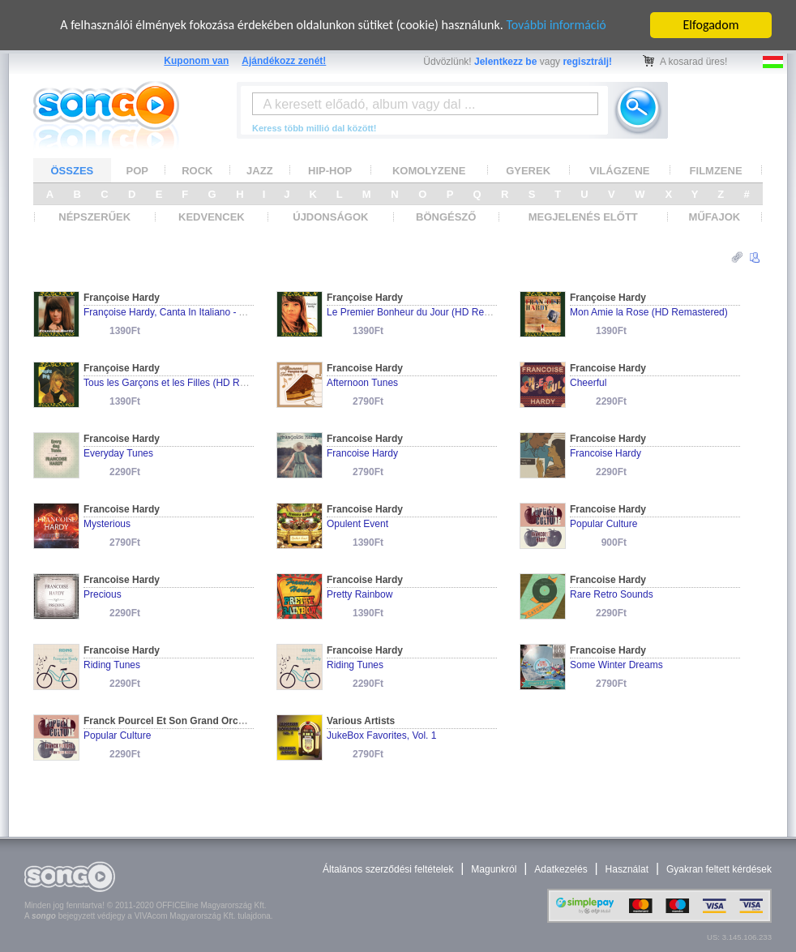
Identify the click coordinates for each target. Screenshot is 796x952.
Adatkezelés (560, 869)
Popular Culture (603, 524)
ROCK (197, 170)
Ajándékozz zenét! (284, 60)
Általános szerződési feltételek (388, 869)
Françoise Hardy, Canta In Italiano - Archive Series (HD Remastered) (231, 312)
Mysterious (107, 524)
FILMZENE (716, 170)
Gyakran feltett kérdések (719, 869)
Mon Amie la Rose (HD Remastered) (649, 312)
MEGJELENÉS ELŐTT (583, 217)
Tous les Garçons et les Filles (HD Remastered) (186, 382)
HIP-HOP (330, 170)
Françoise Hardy (121, 297)
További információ (556, 24)
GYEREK (528, 170)
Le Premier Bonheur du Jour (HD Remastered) (427, 312)
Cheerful (588, 382)
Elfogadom (711, 24)
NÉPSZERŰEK (94, 217)
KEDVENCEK (211, 217)
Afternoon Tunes (362, 382)
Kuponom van (196, 60)
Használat (627, 869)
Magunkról (493, 869)
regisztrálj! (587, 61)
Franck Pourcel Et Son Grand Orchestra (175, 721)
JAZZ (259, 170)
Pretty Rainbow (359, 594)
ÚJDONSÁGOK (330, 217)
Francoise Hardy (365, 368)
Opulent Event (357, 524)
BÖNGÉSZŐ (446, 217)
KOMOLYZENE (429, 170)
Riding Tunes (111, 665)
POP (137, 170)
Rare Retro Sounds (611, 594)
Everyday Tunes (118, 453)
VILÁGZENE (619, 170)
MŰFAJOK (715, 217)
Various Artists (361, 721)
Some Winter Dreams (616, 665)
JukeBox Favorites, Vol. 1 (381, 735)
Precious (102, 594)
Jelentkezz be (505, 61)
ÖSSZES (72, 170)
